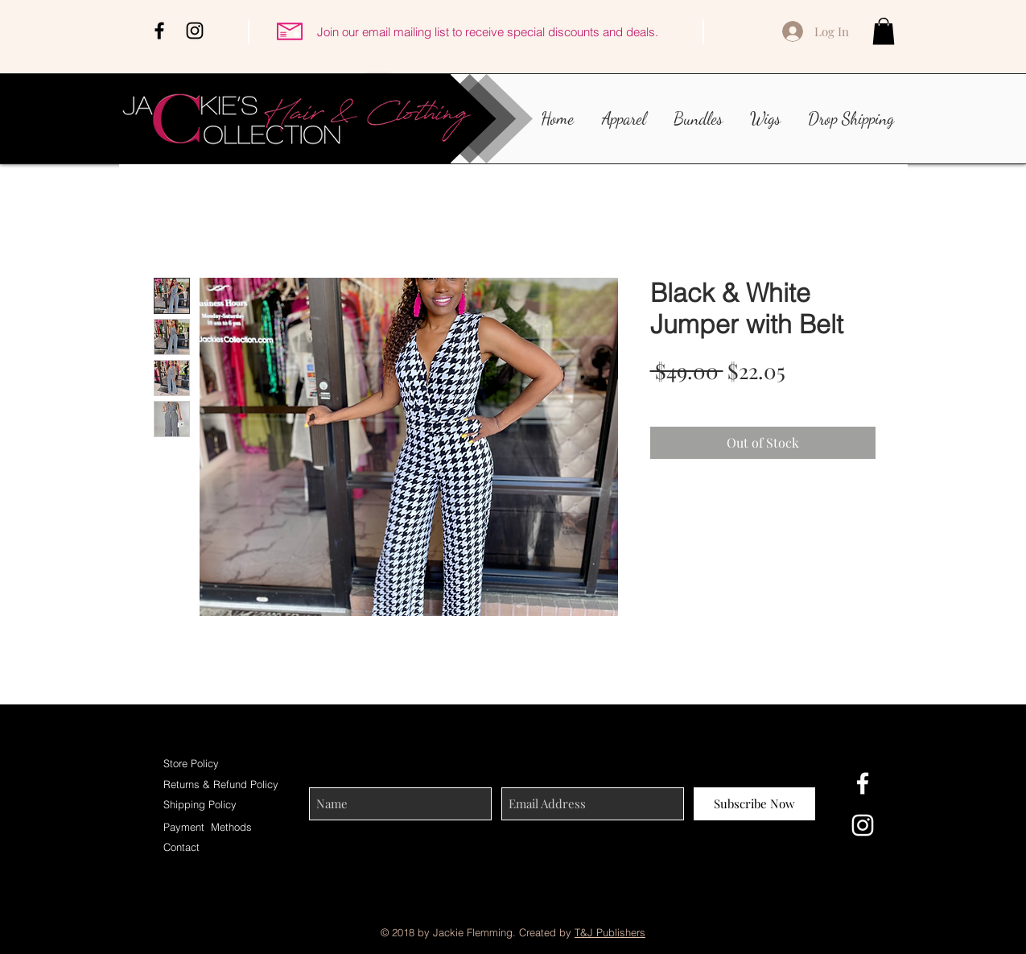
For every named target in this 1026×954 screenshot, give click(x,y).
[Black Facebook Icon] (159, 30)
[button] (883, 31)
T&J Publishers (610, 932)
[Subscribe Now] (754, 803)
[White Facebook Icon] (862, 783)
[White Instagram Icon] (862, 825)
